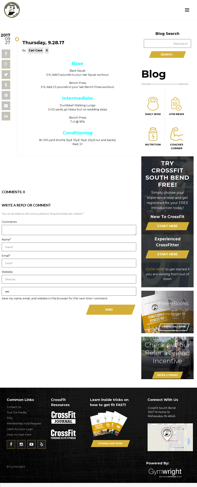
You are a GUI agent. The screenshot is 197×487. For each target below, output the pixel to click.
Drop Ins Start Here (19, 434)
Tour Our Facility (17, 412)
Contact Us (14, 407)
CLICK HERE (155, 269)
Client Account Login (20, 429)
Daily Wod (153, 106)
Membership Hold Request (24, 423)
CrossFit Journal (63, 418)
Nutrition (153, 136)
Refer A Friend (167, 375)
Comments (9, 222)
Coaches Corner (177, 138)
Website (7, 272)
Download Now (174, 326)
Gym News (177, 106)
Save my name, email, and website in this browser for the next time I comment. (55, 298)
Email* (6, 255)
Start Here (167, 226)
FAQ (9, 418)
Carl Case (35, 50)
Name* (6, 239)
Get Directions (171, 437)
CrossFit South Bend (24, 10)
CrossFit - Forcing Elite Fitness (63, 434)
